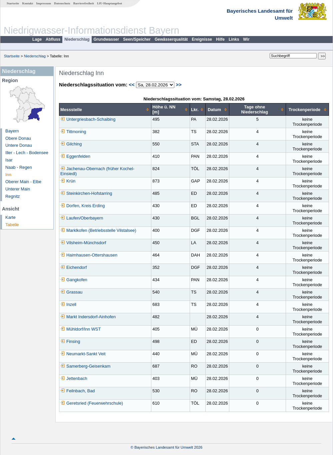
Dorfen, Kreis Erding (82, 205)
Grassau (71, 292)
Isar (8, 159)
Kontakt (27, 3)
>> (179, 84)
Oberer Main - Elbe (23, 181)
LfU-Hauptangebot (109, 3)
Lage (37, 39)
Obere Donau (18, 138)
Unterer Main (17, 188)
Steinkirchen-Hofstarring (86, 193)
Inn (8, 174)
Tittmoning (73, 131)
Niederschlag (76, 39)
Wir (246, 39)
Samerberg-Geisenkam (85, 366)
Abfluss (53, 39)
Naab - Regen (18, 167)
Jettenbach (73, 378)
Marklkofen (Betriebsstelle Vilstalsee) (98, 230)
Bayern (12, 130)
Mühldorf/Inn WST (80, 329)
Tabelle (12, 224)
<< (132, 84)
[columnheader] (105, 109)
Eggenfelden (75, 156)
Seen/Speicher (137, 39)
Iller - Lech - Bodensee (26, 152)
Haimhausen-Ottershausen (88, 255)
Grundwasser (106, 39)
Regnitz (12, 196)
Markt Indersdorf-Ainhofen (88, 316)
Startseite (13, 3)
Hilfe (220, 39)
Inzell (68, 304)
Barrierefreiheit (83, 3)
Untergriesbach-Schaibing (87, 119)
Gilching (71, 143)
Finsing (70, 341)
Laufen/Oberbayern (81, 217)
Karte (10, 217)
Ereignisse (202, 39)
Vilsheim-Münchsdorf (83, 242)
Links (234, 39)
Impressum (43, 3)
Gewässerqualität (171, 39)
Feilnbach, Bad (77, 390)
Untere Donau (18, 145)
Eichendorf (73, 267)
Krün (67, 180)
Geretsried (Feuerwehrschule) (91, 403)
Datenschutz (62, 3)
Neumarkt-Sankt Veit (82, 353)
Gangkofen (73, 279)
